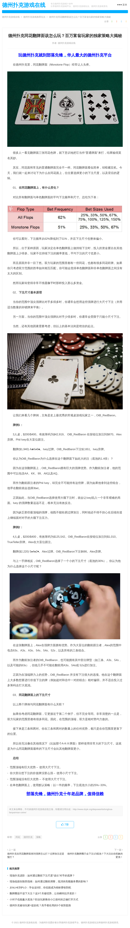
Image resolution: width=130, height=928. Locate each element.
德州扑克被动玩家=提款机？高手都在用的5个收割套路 (40, 905)
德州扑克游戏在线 (23, 5)
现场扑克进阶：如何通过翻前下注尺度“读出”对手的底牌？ (42, 875)
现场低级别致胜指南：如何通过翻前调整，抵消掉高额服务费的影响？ (49, 881)
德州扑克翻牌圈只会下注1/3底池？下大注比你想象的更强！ (95, 855)
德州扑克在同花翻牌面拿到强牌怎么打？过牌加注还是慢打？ (35, 855)
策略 (38, 837)
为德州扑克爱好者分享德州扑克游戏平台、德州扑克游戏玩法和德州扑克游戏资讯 (78, 922)
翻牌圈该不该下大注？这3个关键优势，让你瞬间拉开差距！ (43, 893)
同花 (18, 837)
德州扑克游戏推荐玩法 (34, 17)
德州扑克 (28, 837)
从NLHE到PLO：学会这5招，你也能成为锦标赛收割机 (40, 887)
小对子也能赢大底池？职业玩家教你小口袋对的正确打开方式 (44, 899)
